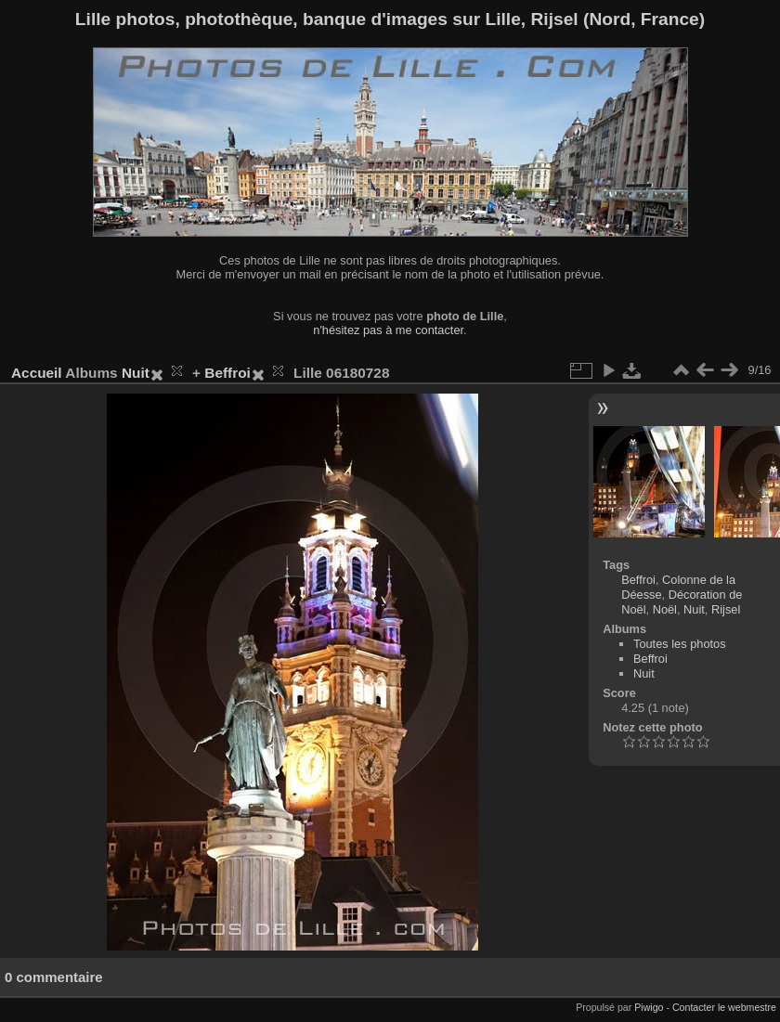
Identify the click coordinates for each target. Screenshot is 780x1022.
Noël (665, 609)
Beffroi (227, 373)
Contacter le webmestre (724, 1007)
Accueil (36, 373)
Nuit (136, 373)
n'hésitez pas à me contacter (388, 330)
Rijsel (725, 609)
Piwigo (648, 1007)
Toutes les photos (679, 644)
